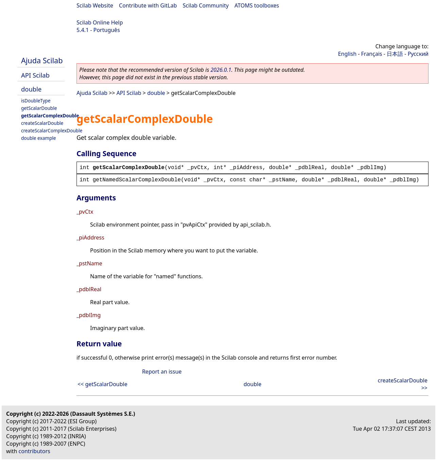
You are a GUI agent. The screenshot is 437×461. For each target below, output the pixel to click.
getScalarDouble (39, 108)
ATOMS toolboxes (257, 5)
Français (371, 53)
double (31, 89)
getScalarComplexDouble (50, 115)
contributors (34, 451)
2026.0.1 (221, 69)
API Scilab (35, 75)
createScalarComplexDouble (51, 130)
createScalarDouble (42, 123)
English (347, 53)
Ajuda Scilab (42, 60)
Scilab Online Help (100, 22)
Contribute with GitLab (148, 5)
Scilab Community (206, 5)
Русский (418, 53)
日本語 (395, 53)
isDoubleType (35, 100)
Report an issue (162, 371)
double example (38, 138)
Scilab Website (95, 5)
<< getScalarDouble (103, 384)
